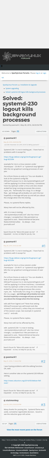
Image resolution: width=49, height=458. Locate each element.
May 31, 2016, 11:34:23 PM (12, 361)
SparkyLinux (33, 450)
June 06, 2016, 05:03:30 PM (12, 404)
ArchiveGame (24, 453)
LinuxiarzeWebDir (22, 450)
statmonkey (12, 400)
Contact (38, 440)
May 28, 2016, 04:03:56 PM (12, 142)
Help (3, 440)
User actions (41, 131)
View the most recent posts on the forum (24, 430)
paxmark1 (11, 138)
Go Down (5, 131)
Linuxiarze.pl (39, 448)
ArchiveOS (42, 450)
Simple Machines (30, 455)
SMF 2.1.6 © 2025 (18, 455)
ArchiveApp (15, 453)
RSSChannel (19, 448)
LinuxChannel (29, 448)
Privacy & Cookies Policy (27, 440)
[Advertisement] (24, 24)
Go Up (4, 424)
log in (38, 73)
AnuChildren (34, 453)
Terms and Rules (12, 440)
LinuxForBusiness (9, 450)
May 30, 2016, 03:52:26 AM (12, 246)
